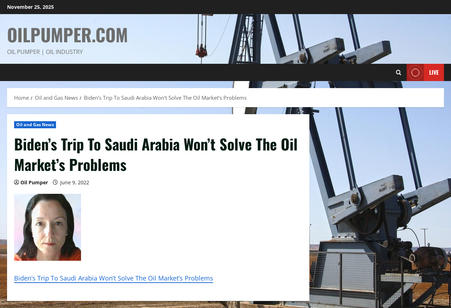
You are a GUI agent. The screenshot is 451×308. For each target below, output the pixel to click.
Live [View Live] (423, 72)
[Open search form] (398, 72)
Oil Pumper (34, 182)
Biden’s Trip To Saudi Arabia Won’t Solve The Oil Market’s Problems (113, 278)
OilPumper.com (67, 34)
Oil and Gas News (35, 125)
